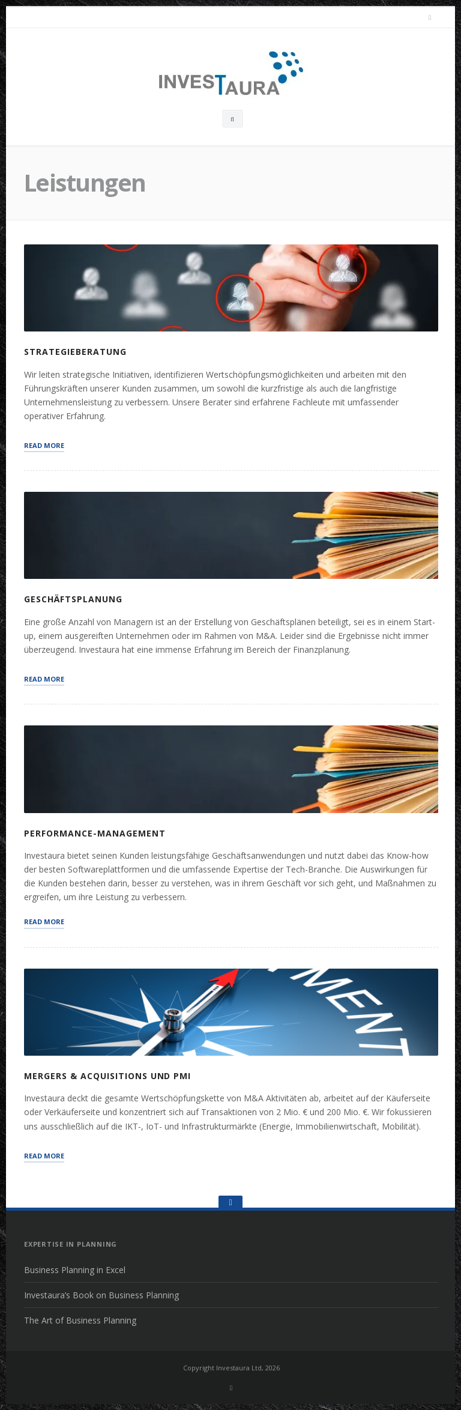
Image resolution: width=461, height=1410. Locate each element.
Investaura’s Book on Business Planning (101, 1295)
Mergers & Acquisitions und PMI (107, 1076)
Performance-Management (95, 833)
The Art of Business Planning (80, 1320)
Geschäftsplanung (73, 599)
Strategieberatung (75, 351)
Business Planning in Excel (74, 1269)
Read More (44, 445)
